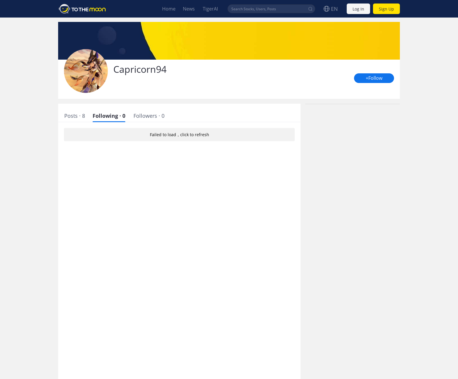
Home (169, 9)
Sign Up (386, 9)
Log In (358, 9)
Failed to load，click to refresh (179, 134)
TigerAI (210, 9)
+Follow (374, 78)
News (189, 9)
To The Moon (82, 9)
